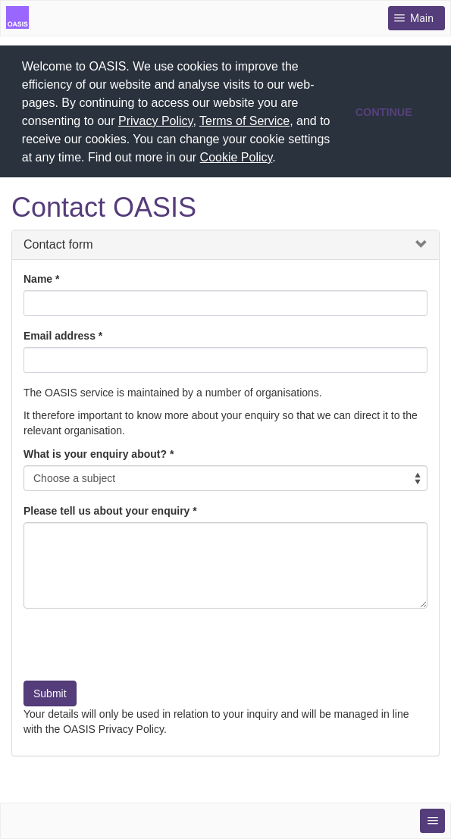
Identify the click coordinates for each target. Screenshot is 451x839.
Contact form (58, 242)
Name (37, 277)
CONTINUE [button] (383, 112)
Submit (50, 691)
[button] (281, 159)
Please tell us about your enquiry (106, 508)
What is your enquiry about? (95, 452)
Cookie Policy (236, 157)
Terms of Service (244, 120)
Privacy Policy (155, 120)
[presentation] (138, 648)
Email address (59, 333)
